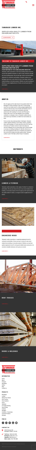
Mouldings (4, 383)
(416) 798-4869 (14, 439)
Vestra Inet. (14, 446)
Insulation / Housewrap (7, 412)
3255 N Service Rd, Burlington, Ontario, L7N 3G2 (10, 430)
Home (3, 378)
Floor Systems (5, 401)
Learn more (8, 37)
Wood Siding (5, 407)
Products (4, 381)
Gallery (3, 385)
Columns (4, 408)
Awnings (4, 415)
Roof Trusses (5, 399)
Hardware (4, 404)
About (3, 380)
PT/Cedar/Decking (6, 405)
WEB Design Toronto (6, 446)
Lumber (3, 396)
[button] (33, 5)
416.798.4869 (30, 1)
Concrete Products (6, 413)
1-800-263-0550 (13, 434)
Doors (3, 402)
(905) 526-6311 (13, 437)
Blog (3, 386)
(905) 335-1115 (13, 435)
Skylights (4, 410)
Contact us (4, 388)
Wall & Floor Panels (6, 397)
